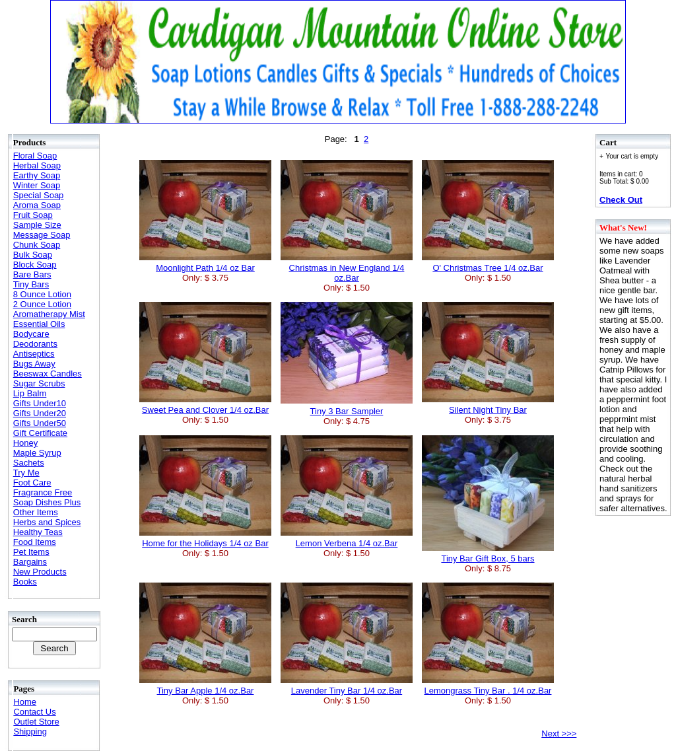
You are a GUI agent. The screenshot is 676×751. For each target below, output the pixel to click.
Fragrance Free (43, 492)
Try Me (26, 473)
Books (25, 582)
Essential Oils (39, 324)
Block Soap (35, 264)
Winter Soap (37, 185)
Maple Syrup (37, 453)
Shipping (30, 731)
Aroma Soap (37, 205)
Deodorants (35, 344)
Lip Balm (30, 393)
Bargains (30, 562)
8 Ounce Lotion (42, 294)
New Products (40, 572)
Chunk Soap (37, 245)
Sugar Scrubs (39, 383)
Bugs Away (34, 364)
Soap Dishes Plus (47, 502)
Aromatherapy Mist (49, 314)
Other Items (35, 512)
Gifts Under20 (39, 413)
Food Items (34, 542)
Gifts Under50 (39, 423)
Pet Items (31, 552)
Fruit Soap (33, 215)
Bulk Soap (32, 255)
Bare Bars (32, 274)
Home (24, 702)
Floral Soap (35, 156)
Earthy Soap (37, 175)
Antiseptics (34, 354)
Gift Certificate (40, 433)
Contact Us (34, 712)
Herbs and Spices (47, 522)
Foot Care (32, 482)
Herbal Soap (37, 165)
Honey (25, 443)
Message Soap (42, 235)
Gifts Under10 (39, 403)
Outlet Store (36, 722)
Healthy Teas (38, 532)
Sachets (28, 463)
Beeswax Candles (47, 373)
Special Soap (38, 195)
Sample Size (37, 225)
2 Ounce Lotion (42, 304)
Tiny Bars (31, 284)
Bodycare (31, 334)
